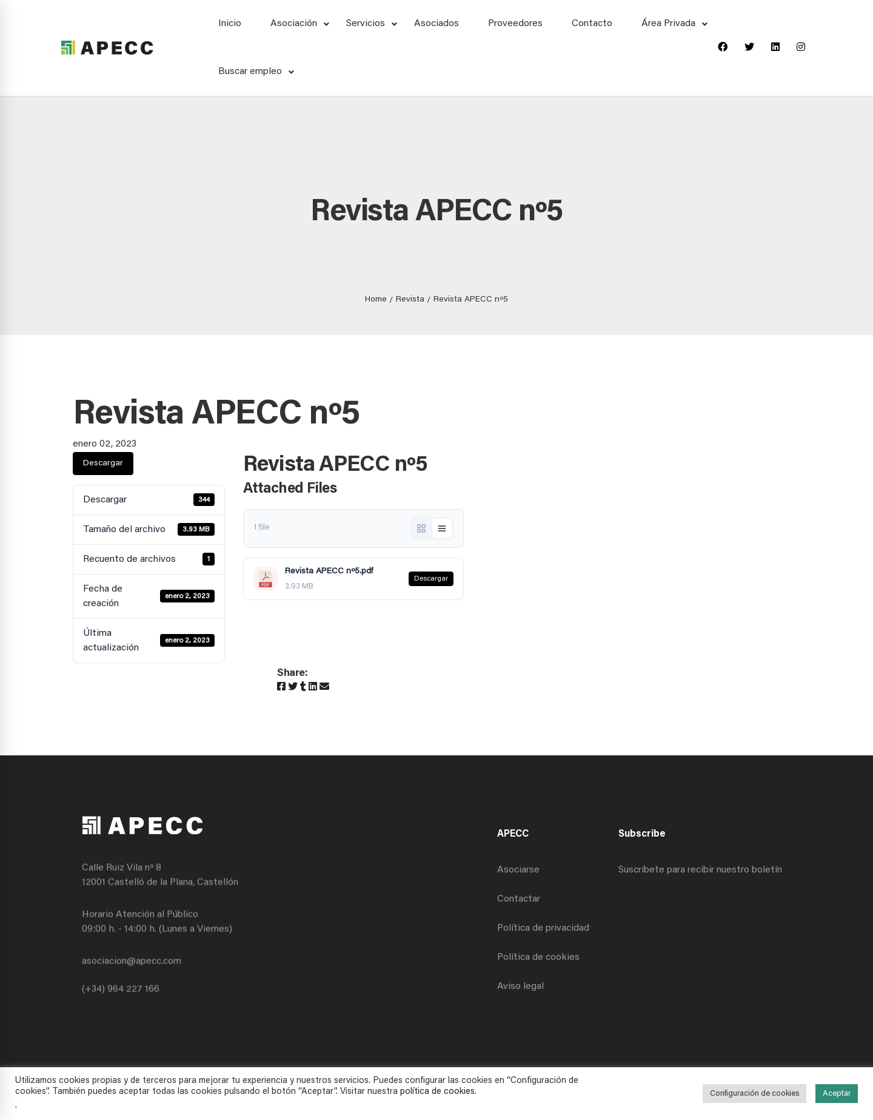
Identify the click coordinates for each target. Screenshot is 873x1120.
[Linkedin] (775, 48)
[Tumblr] (303, 687)
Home (376, 299)
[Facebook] (723, 48)
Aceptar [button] (837, 1094)
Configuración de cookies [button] (754, 1094)
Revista (410, 299)
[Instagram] (800, 48)
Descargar (103, 463)
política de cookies (437, 1091)
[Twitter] (749, 48)
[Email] (324, 687)
